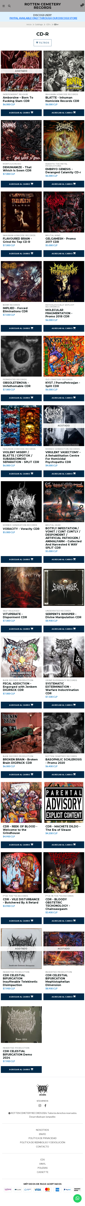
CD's (48, 24)
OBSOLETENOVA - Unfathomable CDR (16, 384)
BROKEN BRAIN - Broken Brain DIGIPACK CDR (20, 761)
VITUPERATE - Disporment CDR (15, 615)
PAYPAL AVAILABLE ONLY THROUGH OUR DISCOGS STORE (43, 18)
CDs (42, 1160)
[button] (21, 112)
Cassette (42, 1172)
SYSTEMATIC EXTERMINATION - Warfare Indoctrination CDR (62, 688)
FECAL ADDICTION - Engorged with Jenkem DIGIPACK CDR (20, 687)
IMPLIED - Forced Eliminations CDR (15, 310)
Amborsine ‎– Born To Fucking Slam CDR (18, 99)
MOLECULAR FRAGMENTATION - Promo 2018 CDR (58, 313)
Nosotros (42, 1130)
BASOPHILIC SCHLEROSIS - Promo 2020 (63, 761)
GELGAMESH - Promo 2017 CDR (60, 240)
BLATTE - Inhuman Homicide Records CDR (62, 99)
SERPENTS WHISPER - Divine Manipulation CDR (63, 615)
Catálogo (39, 24)
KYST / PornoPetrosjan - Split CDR (62, 384)
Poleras (43, 1168)
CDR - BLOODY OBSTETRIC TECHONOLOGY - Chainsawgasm (57, 904)
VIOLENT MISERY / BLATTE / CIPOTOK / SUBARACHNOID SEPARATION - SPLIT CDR (21, 457)
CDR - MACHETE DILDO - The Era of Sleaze (62, 828)
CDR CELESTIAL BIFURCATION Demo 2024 (17, 1054)
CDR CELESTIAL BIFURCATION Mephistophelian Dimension (57, 980)
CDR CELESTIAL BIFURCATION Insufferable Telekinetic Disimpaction (20, 980)
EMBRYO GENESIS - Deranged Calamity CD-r (63, 171)
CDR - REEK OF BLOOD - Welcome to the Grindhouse (20, 829)
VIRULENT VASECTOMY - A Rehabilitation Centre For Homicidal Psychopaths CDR (63, 457)
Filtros (42, 42)
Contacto (42, 1147)
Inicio (29, 24)
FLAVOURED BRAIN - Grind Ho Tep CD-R (17, 240)
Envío (42, 1134)
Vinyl (42, 1164)
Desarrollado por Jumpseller (42, 1117)
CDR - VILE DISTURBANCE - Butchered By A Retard (21, 901)
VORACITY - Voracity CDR (21, 528)
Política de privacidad (42, 1138)
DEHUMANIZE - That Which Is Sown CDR (17, 169)
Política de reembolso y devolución (42, 1142)
